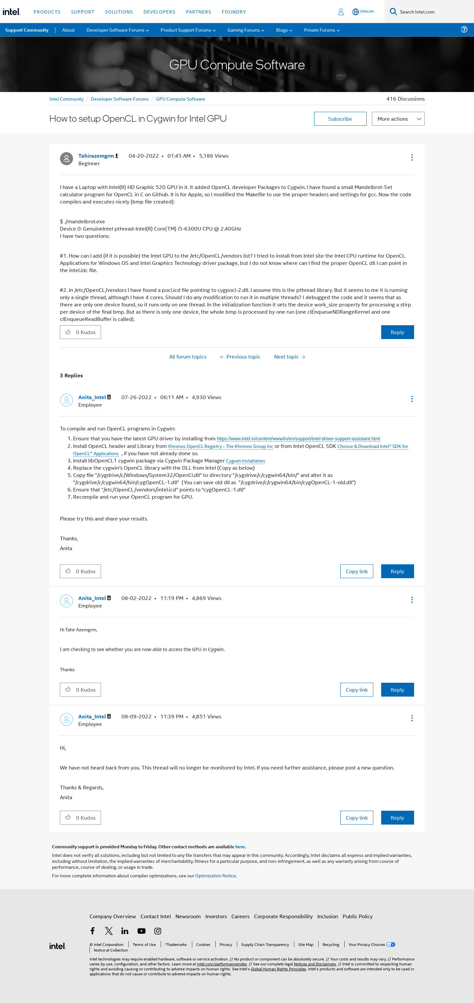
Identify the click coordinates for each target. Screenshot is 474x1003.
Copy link (357, 571)
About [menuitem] (68, 29)
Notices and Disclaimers (315, 963)
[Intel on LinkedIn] (125, 931)
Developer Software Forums (120, 98)
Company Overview (113, 916)
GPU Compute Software (180, 98)
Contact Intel (156, 916)
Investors (216, 916)
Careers (240, 916)
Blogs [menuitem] (282, 29)
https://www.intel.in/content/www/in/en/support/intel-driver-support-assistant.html (298, 438)
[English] (363, 11)
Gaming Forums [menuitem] (243, 29)
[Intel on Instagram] (157, 931)
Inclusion (327, 916)
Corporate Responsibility (283, 916)
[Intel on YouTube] (141, 931)
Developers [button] (159, 11)
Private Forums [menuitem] (319, 29)
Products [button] (47, 11)
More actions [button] (393, 118)
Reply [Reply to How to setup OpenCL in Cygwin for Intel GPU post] (397, 332)
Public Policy (358, 916)
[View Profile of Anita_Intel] (94, 397)
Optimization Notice (215, 875)
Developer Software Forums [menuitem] (116, 29)
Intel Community (66, 98)
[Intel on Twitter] (109, 931)
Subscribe (340, 118)
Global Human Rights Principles (278, 968)
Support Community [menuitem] (26, 29)
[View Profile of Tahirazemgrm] (98, 156)
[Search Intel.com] (435, 11)
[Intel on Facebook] (92, 931)
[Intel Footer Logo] (57, 945)
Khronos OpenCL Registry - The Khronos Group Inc (220, 445)
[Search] (393, 11)
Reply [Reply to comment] (397, 571)
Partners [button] (198, 11)
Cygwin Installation (245, 460)
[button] (411, 157)
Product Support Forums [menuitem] (186, 29)
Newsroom (188, 916)
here (240, 846)
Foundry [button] (234, 11)
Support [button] (82, 11)
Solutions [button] (119, 11)
